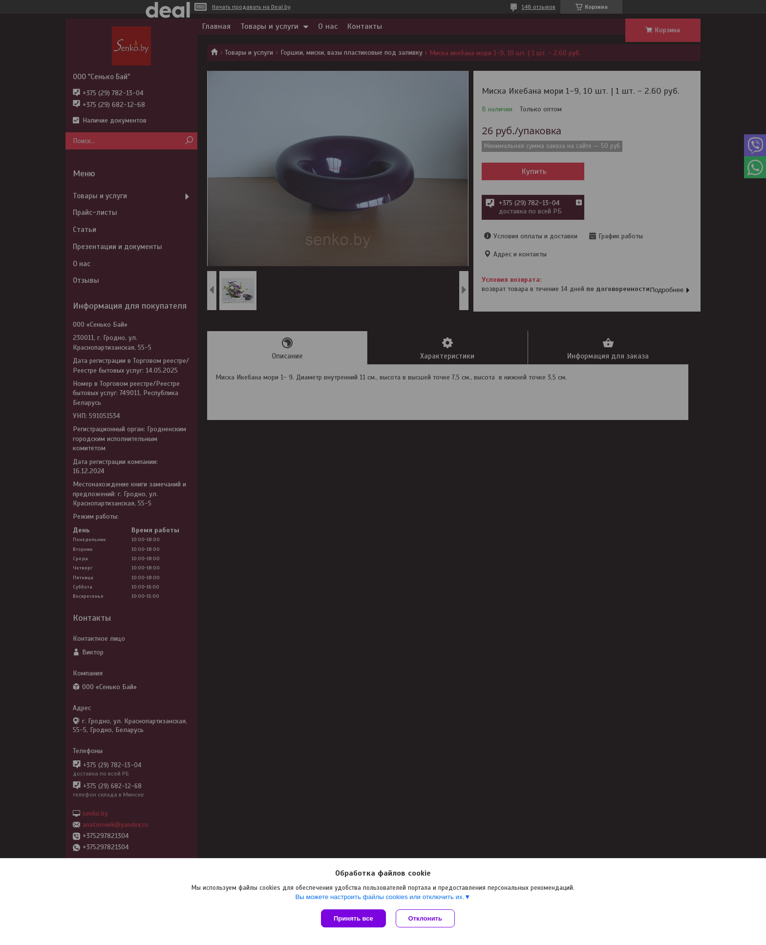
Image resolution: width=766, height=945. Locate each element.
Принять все (353, 918)
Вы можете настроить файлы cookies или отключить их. (379, 897)
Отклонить (425, 918)
